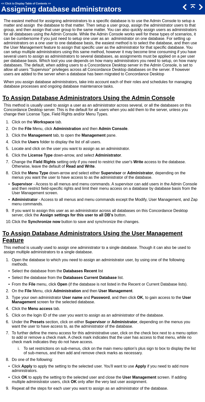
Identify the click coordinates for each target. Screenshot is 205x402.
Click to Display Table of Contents (26, 3)
